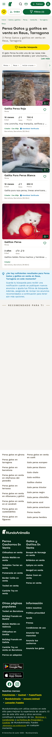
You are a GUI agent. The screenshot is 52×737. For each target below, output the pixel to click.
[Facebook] (9, 684)
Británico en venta (35, 560)
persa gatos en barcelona (9, 468)
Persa (6, 65)
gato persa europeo (37, 462)
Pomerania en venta (12, 573)
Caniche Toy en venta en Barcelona (12, 648)
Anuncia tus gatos (35, 648)
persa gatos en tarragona (9, 461)
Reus (16, 65)
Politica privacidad (35, 613)
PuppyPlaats (35, 695)
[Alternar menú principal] (4, 4)
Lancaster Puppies (14, 702)
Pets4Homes (8, 695)
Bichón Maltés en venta (11, 558)
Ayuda (29, 618)
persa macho (33, 512)
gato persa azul (35, 502)
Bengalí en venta (34, 570)
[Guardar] (45, 109)
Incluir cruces (29, 65)
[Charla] (26, 4)
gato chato (32, 472)
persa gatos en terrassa (9, 487)
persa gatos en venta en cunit (38, 456)
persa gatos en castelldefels (9, 510)
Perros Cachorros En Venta (11, 544)
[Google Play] (13, 666)
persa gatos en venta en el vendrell (13, 502)
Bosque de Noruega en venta (36, 553)
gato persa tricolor (36, 487)
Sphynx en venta (34, 565)
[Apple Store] (13, 675)
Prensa (29, 623)
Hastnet (22, 695)
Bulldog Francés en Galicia (12, 640)
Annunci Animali (31, 699)
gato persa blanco (36, 467)
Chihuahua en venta (12, 552)
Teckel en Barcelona (12, 611)
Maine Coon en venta (33, 576)
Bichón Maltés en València (11, 625)
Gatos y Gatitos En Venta (33, 544)
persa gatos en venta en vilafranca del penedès (13, 478)
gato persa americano (38, 507)
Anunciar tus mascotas (32, 634)
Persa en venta (33, 583)
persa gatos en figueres (9, 518)
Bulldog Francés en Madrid (12, 617)
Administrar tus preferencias (14, 725)
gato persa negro (36, 492)
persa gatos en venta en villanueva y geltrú (13, 494)
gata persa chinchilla (38, 497)
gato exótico (33, 477)
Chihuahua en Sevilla (9, 633)
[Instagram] (17, 684)
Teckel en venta (10, 585)
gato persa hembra (37, 517)
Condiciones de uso (36, 628)
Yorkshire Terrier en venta (12, 566)
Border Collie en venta (10, 579)
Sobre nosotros (34, 608)
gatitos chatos (34, 482)
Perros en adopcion (12, 655)
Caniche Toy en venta (10, 592)
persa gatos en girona (13, 454)
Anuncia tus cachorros (32, 642)
